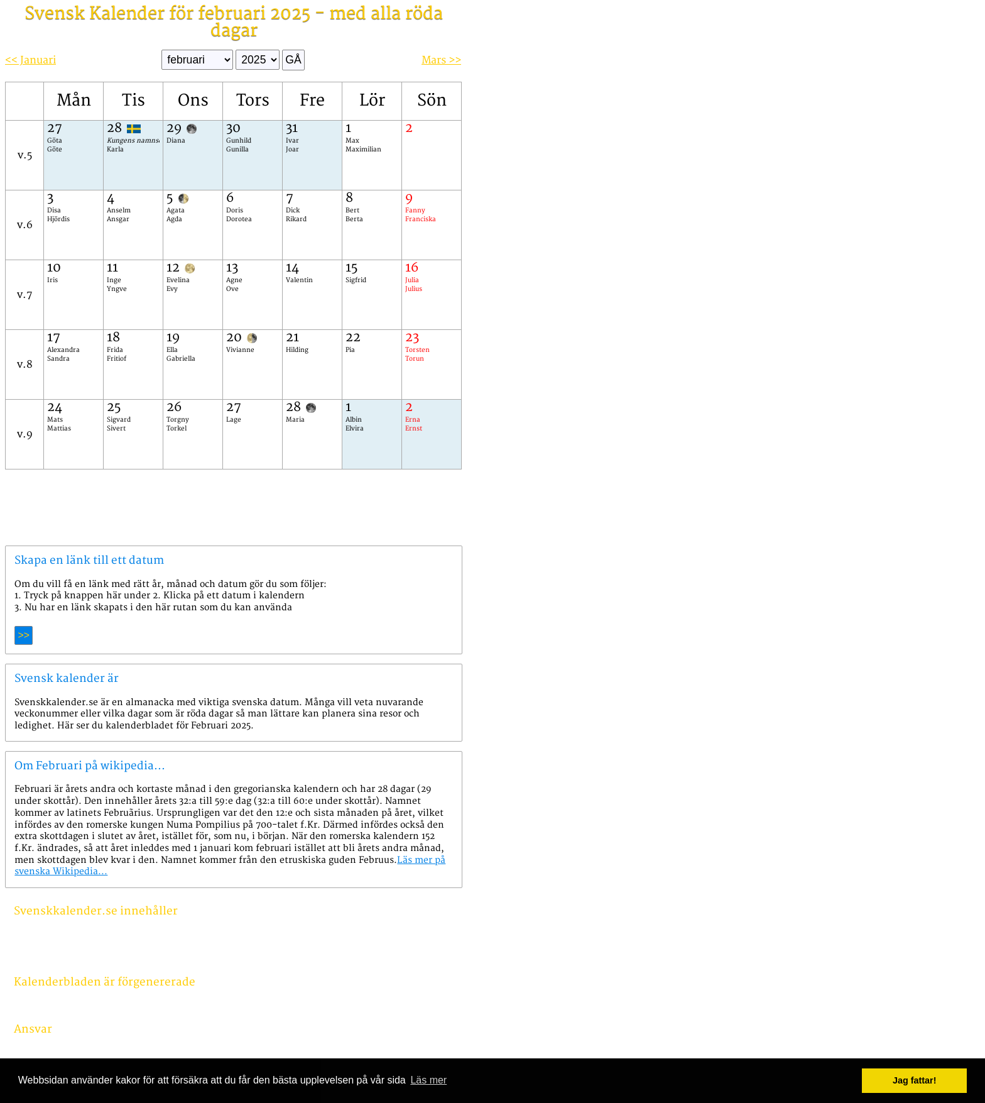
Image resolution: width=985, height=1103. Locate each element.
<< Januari (30, 60)
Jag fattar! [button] (915, 1080)
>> (24, 635)
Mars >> (441, 60)
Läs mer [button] (428, 1080)
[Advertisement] (233, 508)
